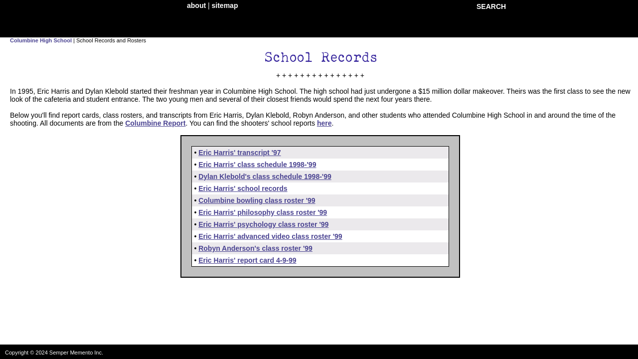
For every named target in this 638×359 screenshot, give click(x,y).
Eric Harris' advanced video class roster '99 (270, 236)
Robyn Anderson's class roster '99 (255, 248)
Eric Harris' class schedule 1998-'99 (257, 165)
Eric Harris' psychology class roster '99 (263, 224)
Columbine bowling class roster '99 (256, 200)
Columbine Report (155, 123)
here (324, 123)
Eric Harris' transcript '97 (239, 153)
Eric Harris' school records (242, 188)
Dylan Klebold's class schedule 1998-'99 (264, 176)
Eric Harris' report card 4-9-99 (247, 260)
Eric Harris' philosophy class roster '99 (262, 212)
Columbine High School (41, 40)
